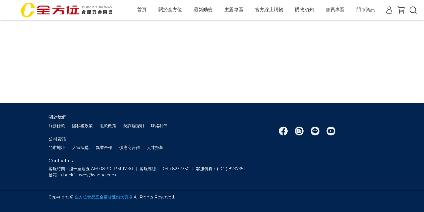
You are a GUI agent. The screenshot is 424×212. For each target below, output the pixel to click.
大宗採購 (80, 147)
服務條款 (57, 125)
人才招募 (155, 147)
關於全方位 (170, 9)
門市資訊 (365, 9)
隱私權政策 (82, 125)
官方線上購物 (269, 9)
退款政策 (108, 125)
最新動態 (203, 9)
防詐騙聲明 (133, 125)
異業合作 (104, 147)
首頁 (142, 9)
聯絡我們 (159, 125)
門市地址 (57, 147)
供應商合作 (129, 147)
